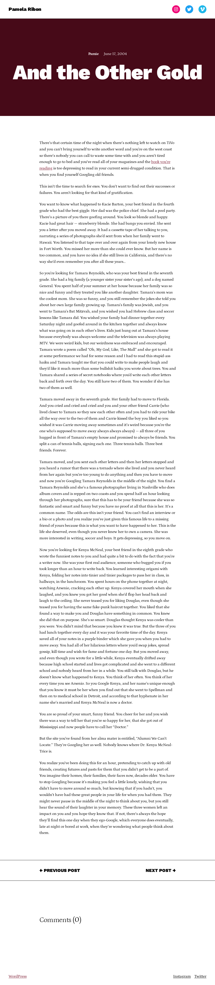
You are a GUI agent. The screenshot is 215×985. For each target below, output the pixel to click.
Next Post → (161, 870)
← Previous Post (59, 870)
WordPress (18, 976)
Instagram (182, 976)
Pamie (93, 54)
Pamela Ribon (25, 9)
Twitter (200, 976)
